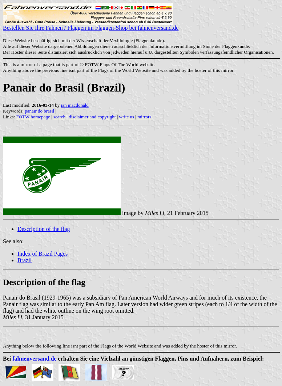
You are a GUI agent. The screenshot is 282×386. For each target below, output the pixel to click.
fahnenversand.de (34, 358)
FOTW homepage (33, 116)
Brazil (24, 260)
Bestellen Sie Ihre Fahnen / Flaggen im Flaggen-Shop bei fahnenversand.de (90, 25)
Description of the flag (43, 229)
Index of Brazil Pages (42, 254)
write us (126, 116)
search (59, 116)
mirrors (144, 116)
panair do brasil (39, 111)
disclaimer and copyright (92, 116)
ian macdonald (75, 105)
